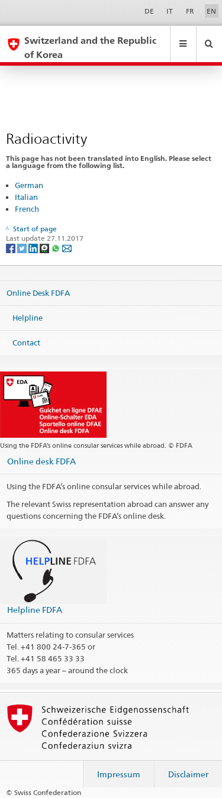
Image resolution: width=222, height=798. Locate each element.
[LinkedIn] (34, 247)
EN (211, 11)
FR (190, 11)
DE (149, 11)
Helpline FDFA (34, 610)
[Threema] (45, 247)
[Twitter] (22, 247)
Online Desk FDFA (38, 293)
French (27, 209)
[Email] (67, 247)
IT (169, 11)
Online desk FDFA (41, 461)
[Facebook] (11, 247)
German (29, 185)
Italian (26, 197)
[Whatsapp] (56, 247)
